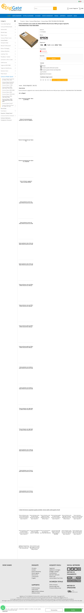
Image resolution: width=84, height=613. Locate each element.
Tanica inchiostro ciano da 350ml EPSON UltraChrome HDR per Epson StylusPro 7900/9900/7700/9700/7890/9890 (26, 285)
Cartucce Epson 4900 (7, 92)
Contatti (69, 16)
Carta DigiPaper (16, 16)
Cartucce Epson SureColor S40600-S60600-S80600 (8, 82)
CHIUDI (82, 609)
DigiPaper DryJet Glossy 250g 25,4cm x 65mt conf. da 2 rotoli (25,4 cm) (24, 547)
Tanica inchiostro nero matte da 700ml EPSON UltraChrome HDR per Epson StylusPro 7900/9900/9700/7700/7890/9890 (26, 450)
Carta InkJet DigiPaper (6, 24)
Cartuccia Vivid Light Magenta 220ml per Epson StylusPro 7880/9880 (56, 532)
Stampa (43, 65)
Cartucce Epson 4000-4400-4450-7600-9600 (7, 87)
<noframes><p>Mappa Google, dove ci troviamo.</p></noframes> (15, 576)
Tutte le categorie (28, 16)
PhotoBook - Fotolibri (5, 57)
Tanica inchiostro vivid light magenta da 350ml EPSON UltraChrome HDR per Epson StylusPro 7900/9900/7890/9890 (35, 547)
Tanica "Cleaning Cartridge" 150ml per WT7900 (26, 99)
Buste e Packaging (5, 48)
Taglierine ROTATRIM (5, 65)
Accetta (73, 610)
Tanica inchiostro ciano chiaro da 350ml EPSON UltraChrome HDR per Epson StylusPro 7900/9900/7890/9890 (26, 244)
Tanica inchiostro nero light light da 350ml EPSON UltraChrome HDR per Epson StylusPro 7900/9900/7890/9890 (26, 409)
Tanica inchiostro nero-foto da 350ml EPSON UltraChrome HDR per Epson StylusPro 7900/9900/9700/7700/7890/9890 (26, 471)
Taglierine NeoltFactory (6, 68)
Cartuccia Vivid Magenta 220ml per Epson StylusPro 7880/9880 (34, 532)
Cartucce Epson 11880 (7, 85)
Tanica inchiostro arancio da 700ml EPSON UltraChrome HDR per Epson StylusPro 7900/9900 (26, 223)
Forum (56, 16)
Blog (75, 16)
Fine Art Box (3, 108)
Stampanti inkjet (4, 42)
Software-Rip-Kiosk (5, 51)
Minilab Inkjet (4, 32)
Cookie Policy (5, 611)
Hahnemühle (4, 29)
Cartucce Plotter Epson (7, 76)
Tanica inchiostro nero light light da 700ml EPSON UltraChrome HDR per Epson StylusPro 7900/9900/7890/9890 (26, 429)
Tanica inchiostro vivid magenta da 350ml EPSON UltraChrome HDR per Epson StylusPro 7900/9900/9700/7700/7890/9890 (45, 517)
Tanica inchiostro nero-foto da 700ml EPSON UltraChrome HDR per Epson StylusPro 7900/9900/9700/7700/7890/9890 (26, 491)
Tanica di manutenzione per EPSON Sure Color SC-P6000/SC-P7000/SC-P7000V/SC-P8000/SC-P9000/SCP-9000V (26, 120)
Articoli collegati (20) (27, 85)
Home (9, 16)
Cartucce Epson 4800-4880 (8, 90)
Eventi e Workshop (47, 16)
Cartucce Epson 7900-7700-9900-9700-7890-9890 (7, 100)
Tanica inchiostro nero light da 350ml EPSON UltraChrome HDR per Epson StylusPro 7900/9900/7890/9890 (26, 368)
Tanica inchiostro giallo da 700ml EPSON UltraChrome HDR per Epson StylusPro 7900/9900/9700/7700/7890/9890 (26, 347)
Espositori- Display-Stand (6, 113)
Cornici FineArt (4, 40)
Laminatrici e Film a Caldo (7, 59)
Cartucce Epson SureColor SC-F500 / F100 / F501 (8, 79)
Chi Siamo (38, 16)
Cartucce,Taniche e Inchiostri (7, 115)
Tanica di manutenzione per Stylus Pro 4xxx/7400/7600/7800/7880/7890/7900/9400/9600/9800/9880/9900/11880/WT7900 (26, 140)
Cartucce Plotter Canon (6, 38)
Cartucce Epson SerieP (7, 103)
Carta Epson (3, 111)
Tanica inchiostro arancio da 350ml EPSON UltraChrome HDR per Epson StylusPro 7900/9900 (26, 202)
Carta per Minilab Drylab (6, 26)
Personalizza (54, 610)
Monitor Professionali (6, 45)
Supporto (62, 16)
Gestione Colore (4, 71)
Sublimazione (4, 62)
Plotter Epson (4, 73)
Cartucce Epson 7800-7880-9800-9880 (7, 96)
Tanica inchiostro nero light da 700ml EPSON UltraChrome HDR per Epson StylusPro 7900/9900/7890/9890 (26, 388)
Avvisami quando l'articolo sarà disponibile (51, 69)
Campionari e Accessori (6, 120)
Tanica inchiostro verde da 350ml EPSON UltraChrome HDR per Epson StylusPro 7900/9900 (24, 532)
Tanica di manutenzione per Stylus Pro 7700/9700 (26, 161)
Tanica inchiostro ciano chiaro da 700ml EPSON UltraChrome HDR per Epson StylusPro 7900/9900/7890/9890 (26, 264)
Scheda (20, 85)
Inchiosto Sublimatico (5, 118)
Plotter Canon (4, 35)
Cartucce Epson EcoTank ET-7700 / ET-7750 (7, 106)
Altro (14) (35, 85)
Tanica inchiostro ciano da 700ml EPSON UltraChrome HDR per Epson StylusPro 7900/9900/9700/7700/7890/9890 (26, 306)
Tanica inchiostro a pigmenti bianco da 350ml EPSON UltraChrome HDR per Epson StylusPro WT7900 (26, 182)
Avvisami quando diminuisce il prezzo (50, 67)
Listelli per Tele (4, 54)
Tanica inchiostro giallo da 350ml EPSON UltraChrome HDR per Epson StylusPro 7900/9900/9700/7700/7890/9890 (26, 326)
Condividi (44, 71)
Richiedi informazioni (46, 73)
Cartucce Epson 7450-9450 (8, 94)
